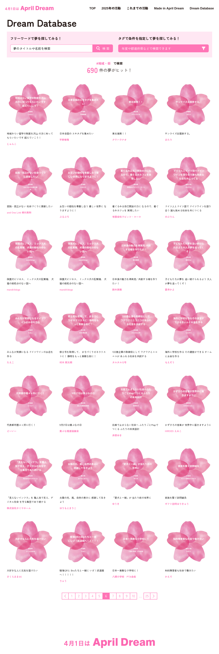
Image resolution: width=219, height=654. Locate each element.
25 (147, 595)
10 (133, 595)
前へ (68, 596)
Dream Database (202, 8)
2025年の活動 (111, 8)
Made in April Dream (169, 8)
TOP (92, 8)
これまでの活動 (137, 8)
